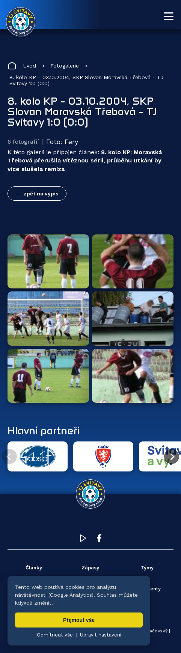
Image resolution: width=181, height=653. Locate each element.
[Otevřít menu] (168, 16)
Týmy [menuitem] (147, 567)
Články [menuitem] (34, 567)
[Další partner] (171, 456)
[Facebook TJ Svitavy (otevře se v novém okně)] (99, 539)
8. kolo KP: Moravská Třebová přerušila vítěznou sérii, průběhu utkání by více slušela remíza (85, 161)
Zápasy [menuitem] (90, 567)
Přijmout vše (79, 620)
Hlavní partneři (44, 430)
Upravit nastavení (100, 635)
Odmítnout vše (55, 635)
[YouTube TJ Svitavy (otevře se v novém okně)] (83, 539)
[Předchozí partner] (9, 456)
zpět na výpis (41, 194)
